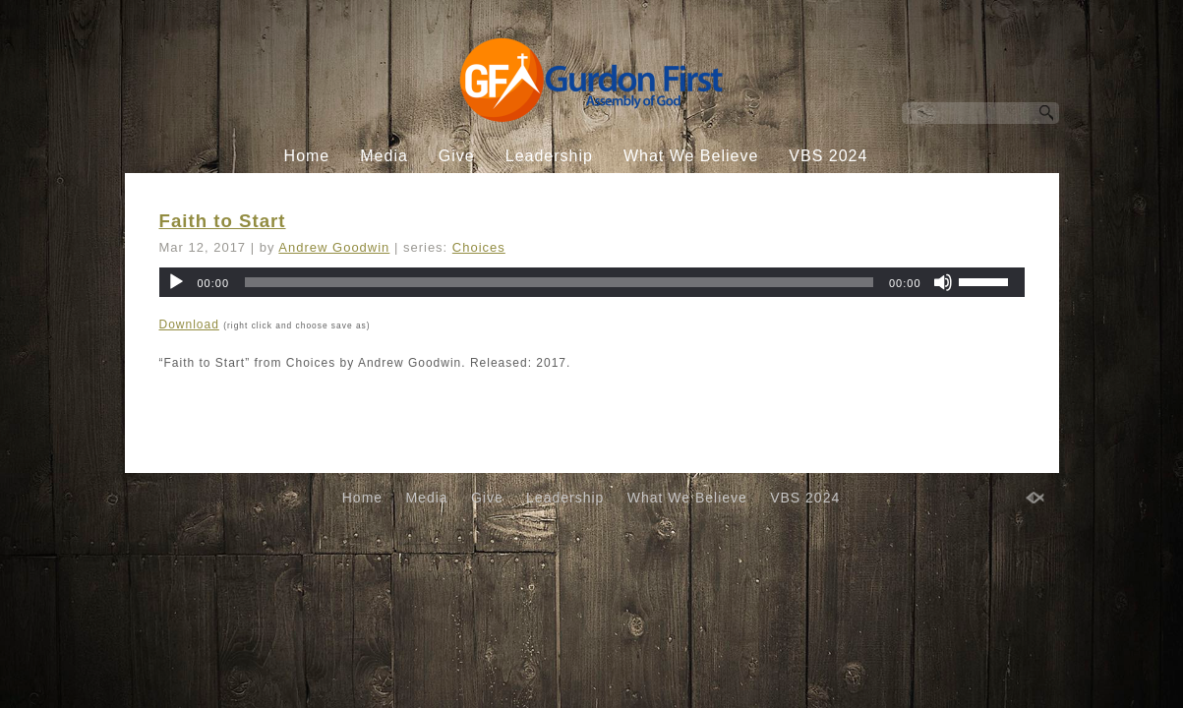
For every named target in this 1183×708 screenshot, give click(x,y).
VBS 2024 (828, 156)
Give (457, 156)
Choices (478, 247)
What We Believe (690, 156)
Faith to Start (222, 220)
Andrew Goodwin (333, 247)
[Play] (176, 282)
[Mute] (943, 282)
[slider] (559, 282)
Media (384, 156)
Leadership (549, 156)
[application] (592, 282)
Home (307, 156)
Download (189, 324)
